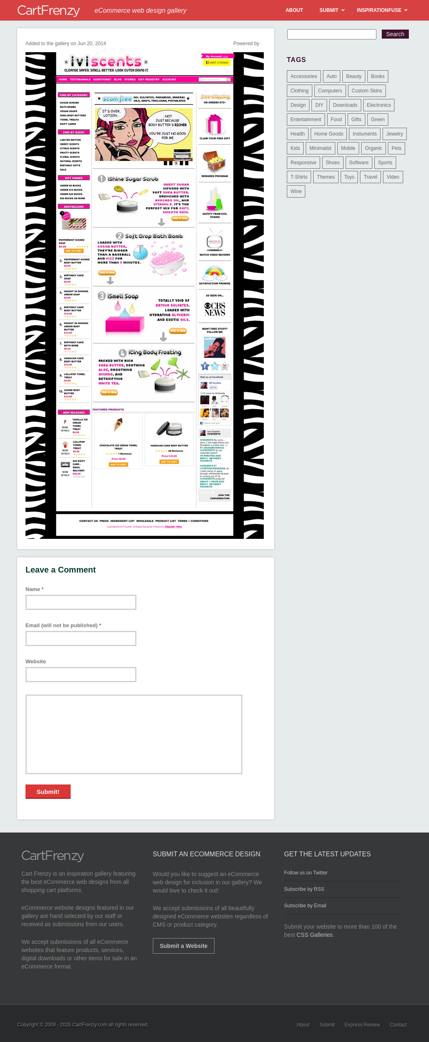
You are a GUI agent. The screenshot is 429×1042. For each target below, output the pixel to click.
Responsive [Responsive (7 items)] (303, 163)
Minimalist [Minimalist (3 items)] (320, 148)
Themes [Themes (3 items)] (325, 177)
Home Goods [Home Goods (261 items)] (329, 134)
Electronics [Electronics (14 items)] (379, 105)
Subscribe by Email (305, 906)
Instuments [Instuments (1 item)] (365, 134)
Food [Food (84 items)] (336, 119)
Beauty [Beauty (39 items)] (353, 76)
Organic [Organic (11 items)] (373, 148)
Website (35, 661)
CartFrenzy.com (89, 1025)
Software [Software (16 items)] (359, 163)
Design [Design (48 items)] (298, 105)
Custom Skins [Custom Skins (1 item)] (367, 91)
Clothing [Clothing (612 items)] (300, 91)
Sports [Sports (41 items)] (385, 163)
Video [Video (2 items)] (393, 177)
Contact (398, 1025)
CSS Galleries (315, 935)
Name (34, 589)
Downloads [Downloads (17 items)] (345, 105)
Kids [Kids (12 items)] (295, 148)
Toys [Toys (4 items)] (349, 177)
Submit (326, 1025)
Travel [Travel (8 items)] (370, 177)
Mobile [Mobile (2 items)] (348, 148)
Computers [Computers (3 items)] (330, 91)
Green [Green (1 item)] (378, 119)
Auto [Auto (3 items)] (332, 76)
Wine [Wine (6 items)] (296, 191)
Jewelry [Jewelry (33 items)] (394, 134)
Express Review (362, 1025)
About (303, 1025)
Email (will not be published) (63, 625)
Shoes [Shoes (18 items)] (333, 163)
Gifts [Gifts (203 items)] (356, 119)
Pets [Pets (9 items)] (396, 148)
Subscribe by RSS (304, 889)
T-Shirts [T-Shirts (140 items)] (299, 177)
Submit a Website (184, 946)
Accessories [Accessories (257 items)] (304, 76)
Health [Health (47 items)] (298, 134)
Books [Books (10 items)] (378, 76)
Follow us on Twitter (306, 873)
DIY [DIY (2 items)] (319, 105)
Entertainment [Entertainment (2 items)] (306, 119)
